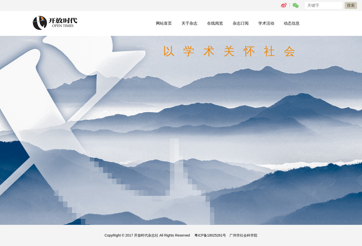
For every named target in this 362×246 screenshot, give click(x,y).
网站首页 (164, 23)
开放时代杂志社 (146, 235)
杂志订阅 (241, 23)
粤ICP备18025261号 (210, 235)
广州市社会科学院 (243, 235)
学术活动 (266, 23)
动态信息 (292, 23)
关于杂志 (189, 23)
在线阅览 (215, 23)
